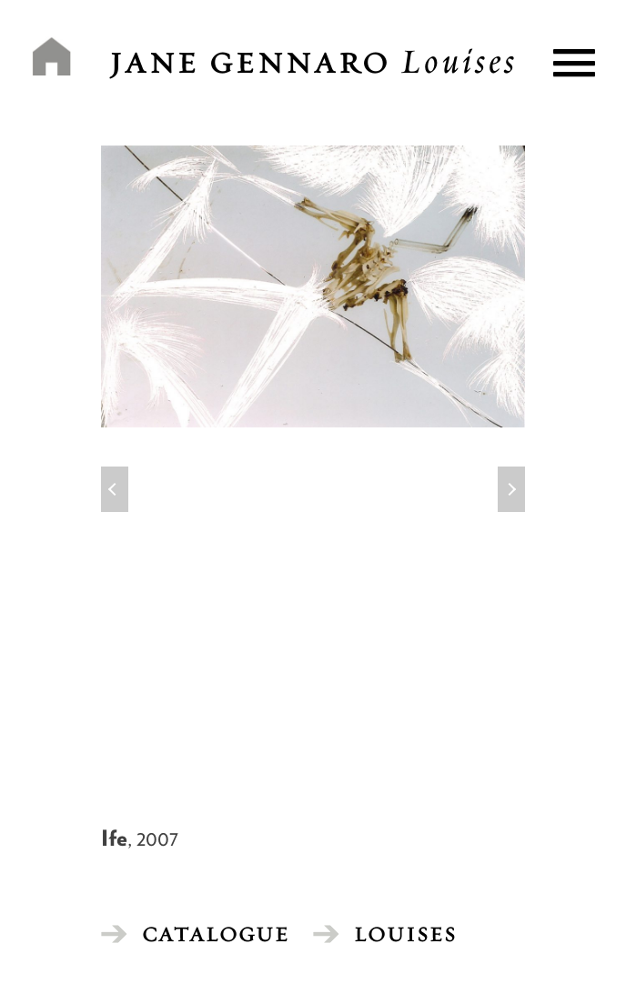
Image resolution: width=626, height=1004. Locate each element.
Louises (405, 934)
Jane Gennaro (313, 63)
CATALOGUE (215, 934)
